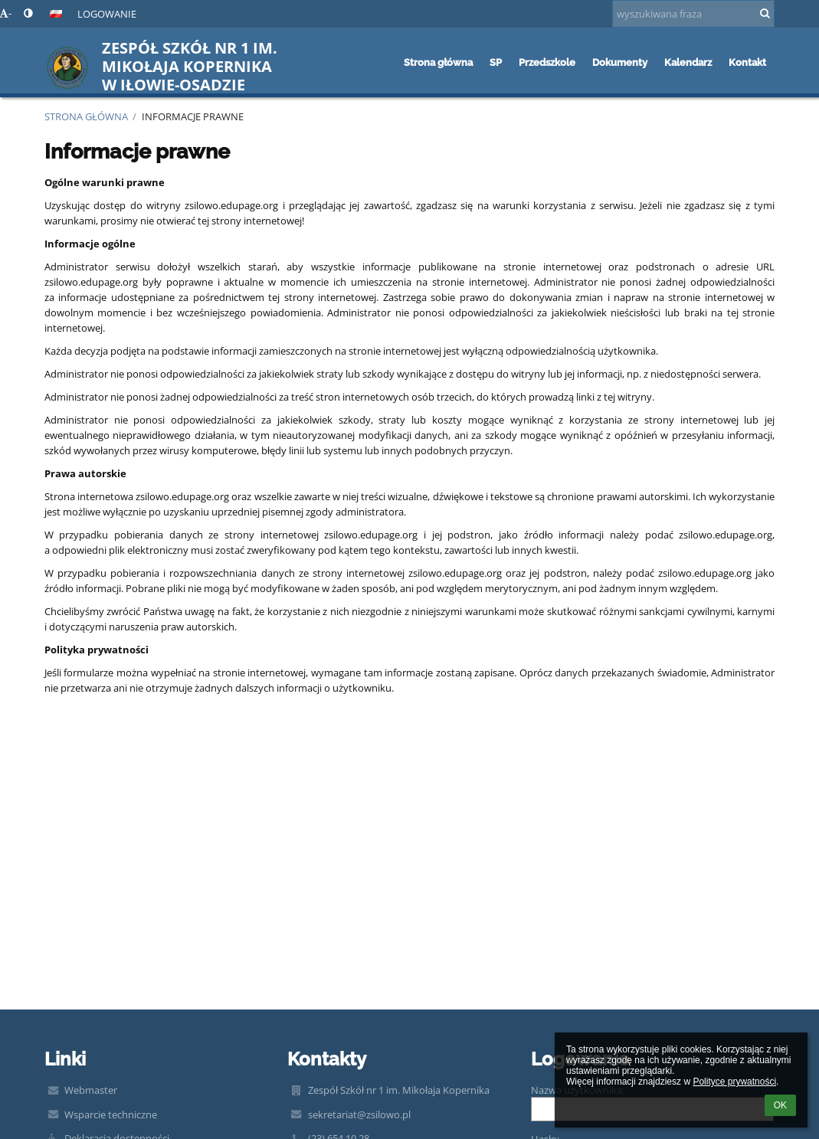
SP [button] (496, 62)
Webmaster (90, 1090)
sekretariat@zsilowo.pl (359, 1114)
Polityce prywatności (734, 1081)
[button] (55, 14)
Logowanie (106, 14)
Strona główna (86, 116)
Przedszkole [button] (547, 62)
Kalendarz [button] (688, 62)
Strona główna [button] (438, 62)
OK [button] (780, 1105)
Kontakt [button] (747, 62)
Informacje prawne (193, 116)
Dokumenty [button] (619, 62)
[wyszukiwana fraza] (693, 14)
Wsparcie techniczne (110, 1114)
